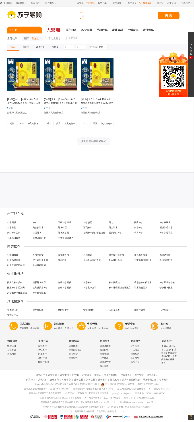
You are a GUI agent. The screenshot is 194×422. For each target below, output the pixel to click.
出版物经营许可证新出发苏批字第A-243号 (93, 388)
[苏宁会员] (132, 3)
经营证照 (69, 393)
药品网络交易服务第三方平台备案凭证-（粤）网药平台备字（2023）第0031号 (78, 402)
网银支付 (42, 350)
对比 (12, 123)
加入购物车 (33, 123)
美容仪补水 (38, 227)
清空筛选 (72, 38)
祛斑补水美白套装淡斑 (94, 232)
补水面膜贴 (114, 282)
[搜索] (121, 15)
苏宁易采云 (152, 375)
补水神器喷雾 (39, 265)
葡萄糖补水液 (140, 255)
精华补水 (138, 227)
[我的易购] (118, 3)
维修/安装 (104, 354)
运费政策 (73, 346)
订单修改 (104, 358)
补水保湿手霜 (166, 232)
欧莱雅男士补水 (40, 287)
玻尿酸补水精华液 (143, 282)
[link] (13, 47)
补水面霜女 (38, 255)
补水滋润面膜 (140, 287)
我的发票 (104, 366)
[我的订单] (103, 3)
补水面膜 (11, 222)
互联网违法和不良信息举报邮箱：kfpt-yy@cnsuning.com (104, 393)
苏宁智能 (139, 375)
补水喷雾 (87, 222)
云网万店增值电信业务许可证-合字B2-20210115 (46, 388)
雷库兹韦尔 (12, 310)
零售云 (97, 375)
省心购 (164, 324)
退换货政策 (105, 346)
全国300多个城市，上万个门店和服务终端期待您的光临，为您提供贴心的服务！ (169, 354)
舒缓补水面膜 (64, 282)
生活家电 (132, 30)
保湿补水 (37, 232)
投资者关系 (126, 375)
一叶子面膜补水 (65, 237)
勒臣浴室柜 (63, 310)
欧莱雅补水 (63, 255)
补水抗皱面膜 (39, 292)
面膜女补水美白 (14, 282)
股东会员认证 (149, 379)
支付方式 (43, 341)
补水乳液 (62, 260)
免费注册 (11, 346)
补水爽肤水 (165, 222)
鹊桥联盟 (90, 379)
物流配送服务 (75, 350)
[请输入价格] (69, 47)
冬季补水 (87, 282)
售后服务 (105, 341)
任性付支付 (43, 362)
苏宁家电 (86, 30)
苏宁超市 (71, 30)
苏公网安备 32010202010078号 (117, 384)
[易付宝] (160, 3)
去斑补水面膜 (64, 287)
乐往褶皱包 (165, 310)
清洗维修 (148, 30)
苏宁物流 (86, 375)
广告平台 (66, 379)
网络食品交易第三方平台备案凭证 (45, 393)
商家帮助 (135, 354)
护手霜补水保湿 (40, 260)
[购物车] (146, 3)
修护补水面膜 (166, 287)
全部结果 (12, 38)
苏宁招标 (102, 379)
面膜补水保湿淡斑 (16, 287)
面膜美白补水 (115, 232)
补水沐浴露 (63, 232)
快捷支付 (42, 354)
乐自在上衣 (114, 310)
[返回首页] (7, 3)
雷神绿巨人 (12, 315)
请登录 (80, 3)
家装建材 (117, 30)
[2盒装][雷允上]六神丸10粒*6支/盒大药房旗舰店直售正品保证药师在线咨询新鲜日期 (60, 103)
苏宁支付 (42, 346)
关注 (21, 123)
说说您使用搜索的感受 (93, 141)
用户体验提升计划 (131, 379)
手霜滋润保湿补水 (143, 260)
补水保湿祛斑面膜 (16, 265)
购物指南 (12, 341)
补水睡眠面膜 (115, 260)
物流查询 (73, 358)
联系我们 (30, 379)
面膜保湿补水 (166, 227)
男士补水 (113, 227)
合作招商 (135, 346)
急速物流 (59, 324)
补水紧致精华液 (167, 282)
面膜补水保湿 (64, 222)
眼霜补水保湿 (39, 282)
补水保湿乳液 (166, 260)
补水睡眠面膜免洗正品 (120, 287)
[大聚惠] (53, 30)
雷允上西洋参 (39, 237)
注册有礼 (90, 3)
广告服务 (135, 350)
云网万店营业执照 (145, 398)
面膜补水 (138, 222)
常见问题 (11, 354)
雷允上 (112, 222)
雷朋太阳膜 (38, 310)
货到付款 (42, 358)
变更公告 (128, 398)
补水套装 (11, 227)
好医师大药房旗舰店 (17, 112)
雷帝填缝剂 (88, 310)
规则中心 (135, 362)
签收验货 (73, 354)
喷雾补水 (138, 232)
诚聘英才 (42, 379)
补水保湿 (62, 227)
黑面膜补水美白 (116, 255)
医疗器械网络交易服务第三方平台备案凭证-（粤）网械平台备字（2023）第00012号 (80, 398)
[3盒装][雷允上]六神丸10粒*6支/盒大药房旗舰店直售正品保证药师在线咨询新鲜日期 (97, 103)
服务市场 (135, 358)
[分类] (24, 30)
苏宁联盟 (78, 379)
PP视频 (75, 375)
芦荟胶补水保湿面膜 (17, 292)
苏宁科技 (40, 375)
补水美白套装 (13, 237)
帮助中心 (130, 324)
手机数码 (102, 30)
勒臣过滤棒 (139, 310)
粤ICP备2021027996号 (148, 384)
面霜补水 (87, 227)
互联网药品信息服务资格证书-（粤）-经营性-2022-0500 (143, 388)
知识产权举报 (110, 375)
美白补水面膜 (13, 232)
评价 (10, 108)
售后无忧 (92, 324)
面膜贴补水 (165, 255)
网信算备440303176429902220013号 (136, 402)
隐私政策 (114, 379)
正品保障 (25, 324)
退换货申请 (105, 362)
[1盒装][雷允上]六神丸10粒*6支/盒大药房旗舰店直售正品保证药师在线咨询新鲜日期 (23, 103)
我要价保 (104, 350)
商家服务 (136, 341)
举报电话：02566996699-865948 (150, 393)
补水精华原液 (13, 260)
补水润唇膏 (12, 255)
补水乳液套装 (89, 287)
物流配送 (74, 341)
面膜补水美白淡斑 (92, 260)
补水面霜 (87, 255)
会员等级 (11, 350)
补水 (35, 222)
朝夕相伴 (163, 379)
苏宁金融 (52, 375)
